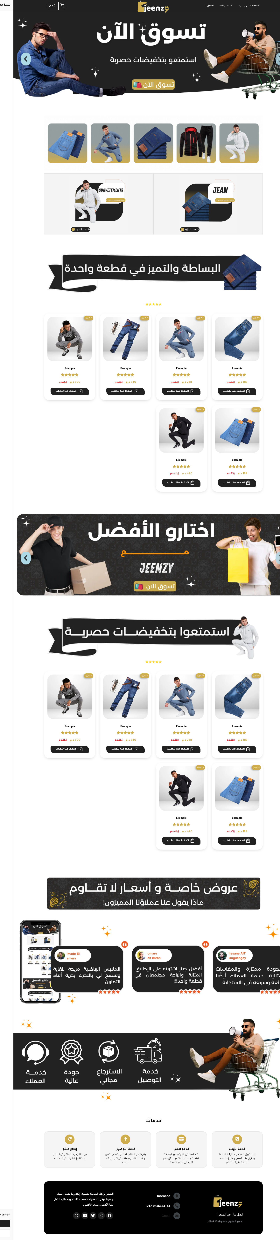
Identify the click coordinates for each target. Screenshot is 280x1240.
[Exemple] (224, 339)
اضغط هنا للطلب (223, 391)
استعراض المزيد (140, 501)
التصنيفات (212, 6)
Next (13, 60)
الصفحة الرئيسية (235, 6)
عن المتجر (211, 1214)
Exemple (224, 368)
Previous (267, 60)
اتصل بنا (195, 6)
